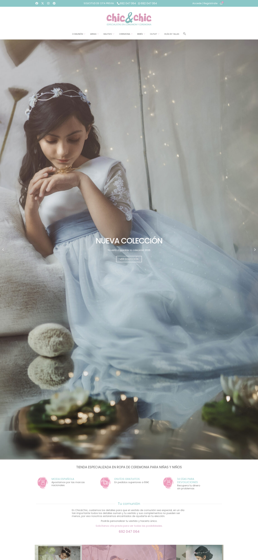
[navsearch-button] (184, 34)
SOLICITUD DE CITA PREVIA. (99, 3)
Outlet (154, 34)
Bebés (141, 34)
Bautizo (109, 34)
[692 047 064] (118, 3)
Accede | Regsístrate (204, 3)
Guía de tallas (171, 34)
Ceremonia (125, 34)
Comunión (78, 34)
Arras (94, 34)
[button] (3, 249)
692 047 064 (128, 3)
